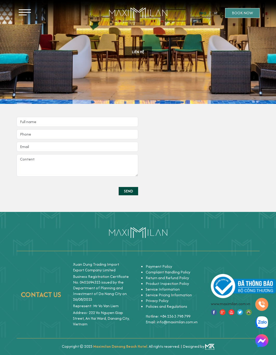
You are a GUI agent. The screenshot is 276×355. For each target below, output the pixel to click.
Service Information (163, 289)
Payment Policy (159, 266)
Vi (215, 13)
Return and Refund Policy (167, 277)
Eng (202, 13)
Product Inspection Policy (167, 283)
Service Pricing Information (169, 295)
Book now (242, 13)
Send (128, 191)
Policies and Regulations (166, 306)
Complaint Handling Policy (168, 272)
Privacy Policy (157, 300)
